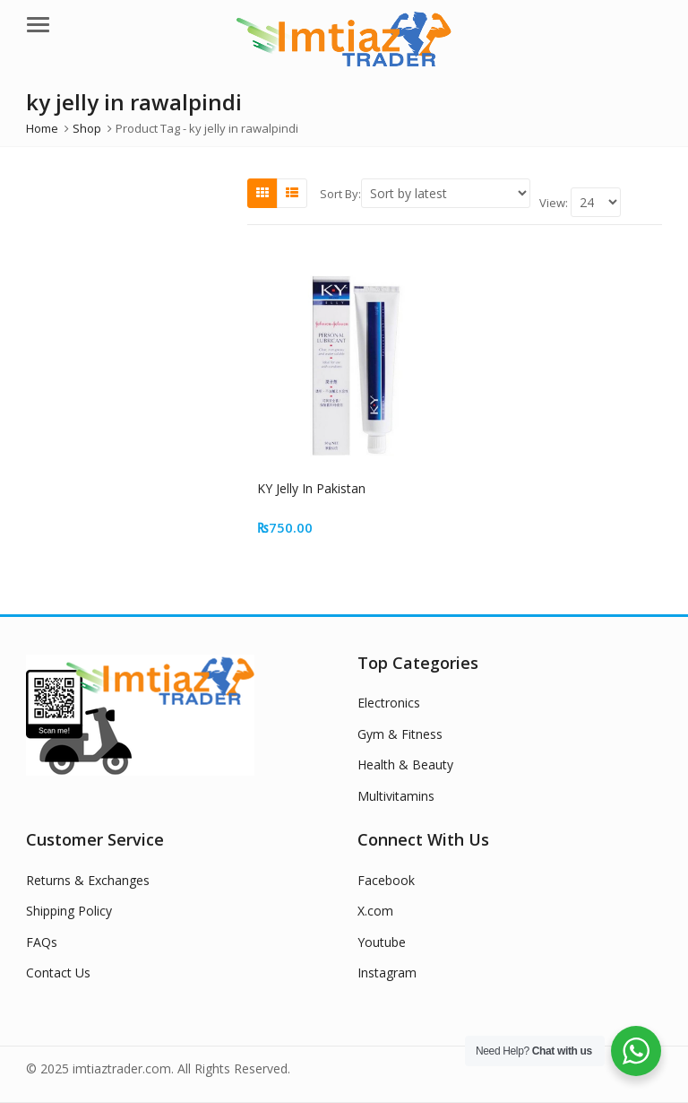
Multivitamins (395, 795)
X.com (375, 910)
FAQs (41, 942)
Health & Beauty (405, 764)
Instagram (387, 972)
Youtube (381, 942)
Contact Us (58, 972)
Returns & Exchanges (88, 880)
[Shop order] (445, 193)
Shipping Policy (69, 910)
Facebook (386, 880)
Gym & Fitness (400, 734)
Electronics (388, 702)
